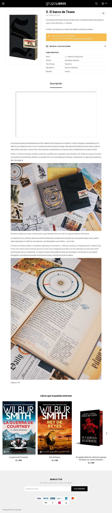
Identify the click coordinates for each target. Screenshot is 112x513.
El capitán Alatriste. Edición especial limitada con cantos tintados (91, 458)
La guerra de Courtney (18, 457)
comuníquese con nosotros (82, 38)
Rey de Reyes (54, 457)
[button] (106, 433)
